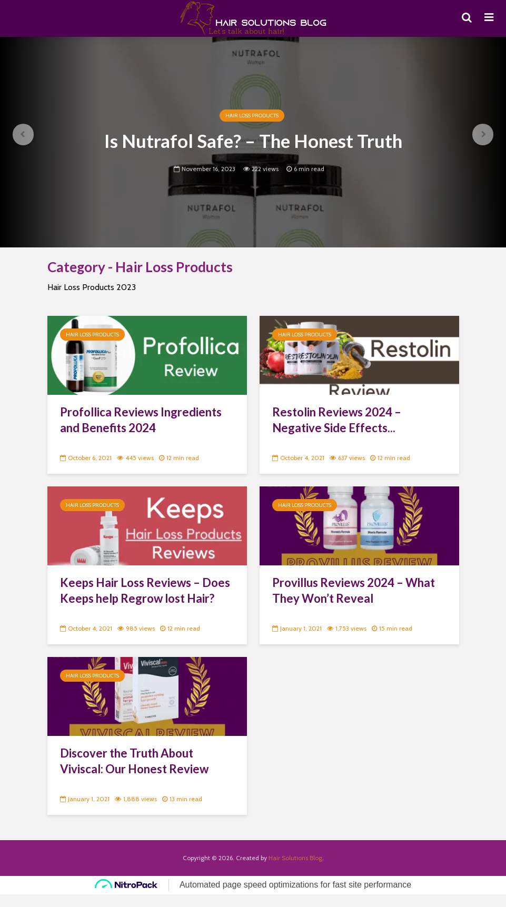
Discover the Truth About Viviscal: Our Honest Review (134, 761)
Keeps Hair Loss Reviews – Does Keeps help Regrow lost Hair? (145, 590)
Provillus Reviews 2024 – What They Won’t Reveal (353, 590)
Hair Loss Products (252, 115)
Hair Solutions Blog (295, 858)
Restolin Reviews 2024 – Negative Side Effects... (336, 420)
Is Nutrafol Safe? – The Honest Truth (253, 141)
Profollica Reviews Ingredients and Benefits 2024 (141, 420)
